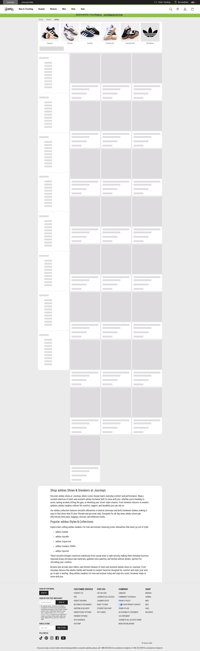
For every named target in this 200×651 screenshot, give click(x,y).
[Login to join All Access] (89, 15)
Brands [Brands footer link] (148, 593)
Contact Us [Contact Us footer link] (78, 593)
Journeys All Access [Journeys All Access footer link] (105, 597)
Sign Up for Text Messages (50, 598)
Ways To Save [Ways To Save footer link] (102, 605)
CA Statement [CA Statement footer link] (124, 616)
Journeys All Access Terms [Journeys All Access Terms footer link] (130, 620)
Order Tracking (161, 2)
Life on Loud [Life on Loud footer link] (102, 593)
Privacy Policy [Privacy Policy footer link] (124, 601)
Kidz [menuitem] (66, 9)
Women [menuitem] (48, 9)
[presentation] (24, 9)
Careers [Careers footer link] (122, 593)
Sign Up (44, 593)
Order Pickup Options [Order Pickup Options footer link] (82, 612)
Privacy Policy (45, 614)
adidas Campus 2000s (65, 546)
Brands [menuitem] (38, 9)
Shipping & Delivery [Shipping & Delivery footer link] (81, 608)
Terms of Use (57, 613)
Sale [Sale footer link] (147, 608)
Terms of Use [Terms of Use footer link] (124, 608)
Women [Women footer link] (148, 597)
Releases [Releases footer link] (149, 612)
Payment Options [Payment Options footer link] (81, 616)
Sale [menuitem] (74, 9)
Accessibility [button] (180, 2)
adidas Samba (61, 532)
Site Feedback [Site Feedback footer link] (79, 620)
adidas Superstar (63, 542)
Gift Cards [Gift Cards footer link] (101, 612)
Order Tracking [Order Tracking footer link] (80, 601)
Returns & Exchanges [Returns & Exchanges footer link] (83, 605)
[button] (193, 2)
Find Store (61, 628)
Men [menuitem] (57, 9)
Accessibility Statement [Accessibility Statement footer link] (128, 612)
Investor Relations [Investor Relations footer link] (126, 624)
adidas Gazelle (62, 537)
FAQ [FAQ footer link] (75, 597)
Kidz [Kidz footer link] (147, 605)
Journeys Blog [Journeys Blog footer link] (103, 601)
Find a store (44, 624)
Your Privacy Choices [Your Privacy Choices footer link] (129, 605)
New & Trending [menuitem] (23, 9)
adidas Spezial (62, 551)
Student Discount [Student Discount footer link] (104, 608)
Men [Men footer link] (147, 601)
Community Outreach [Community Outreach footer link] (127, 597)
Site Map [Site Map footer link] (77, 624)
